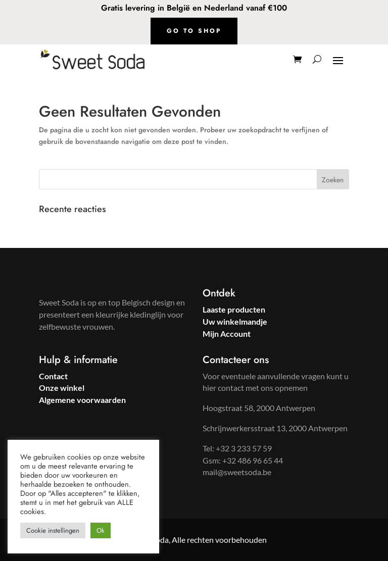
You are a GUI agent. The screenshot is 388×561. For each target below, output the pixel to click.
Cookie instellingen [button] (52, 530)
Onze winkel (61, 387)
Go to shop (194, 30)
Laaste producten (234, 309)
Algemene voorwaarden (82, 399)
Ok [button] (100, 530)
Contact (53, 376)
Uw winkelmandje (235, 321)
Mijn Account (227, 333)
